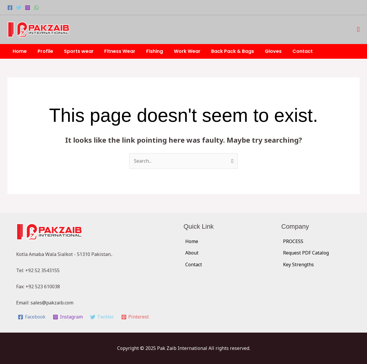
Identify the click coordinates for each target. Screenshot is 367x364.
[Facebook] (10, 7)
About (191, 253)
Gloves (263, 51)
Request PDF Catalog (306, 253)
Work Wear (179, 51)
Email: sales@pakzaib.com (44, 302)
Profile (43, 51)
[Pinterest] (135, 317)
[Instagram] (27, 7)
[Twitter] (18, 7)
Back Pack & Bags (223, 51)
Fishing (148, 51)
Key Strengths (298, 264)
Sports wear (75, 51)
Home (19, 51)
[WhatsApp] (36, 7)
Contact (291, 51)
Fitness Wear (115, 51)
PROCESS (293, 241)
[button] (358, 29)
